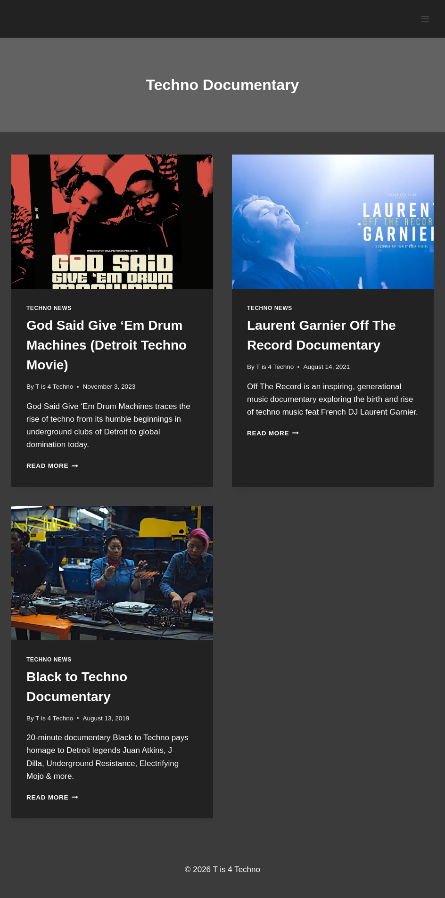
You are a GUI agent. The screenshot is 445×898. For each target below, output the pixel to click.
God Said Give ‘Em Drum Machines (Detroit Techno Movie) (106, 345)
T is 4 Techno (54, 386)
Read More (52, 465)
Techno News (49, 308)
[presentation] (112, 222)
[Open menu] (425, 18)
